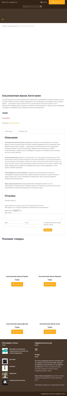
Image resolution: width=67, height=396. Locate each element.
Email (27, 222)
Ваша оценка (9, 210)
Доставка (13, 359)
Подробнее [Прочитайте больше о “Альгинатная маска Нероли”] (49, 284)
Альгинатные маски (12, 26)
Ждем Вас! (13, 373)
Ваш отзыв (8, 212)
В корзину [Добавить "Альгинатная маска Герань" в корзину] (17, 284)
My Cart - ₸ (56, 2)
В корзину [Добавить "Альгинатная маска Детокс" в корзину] (17, 332)
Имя (6, 222)
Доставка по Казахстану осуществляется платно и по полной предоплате (19, 351)
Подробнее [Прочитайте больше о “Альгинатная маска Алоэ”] (49, 332)
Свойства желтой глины (17, 380)
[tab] (9, 131)
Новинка (12, 366)
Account (44, 2)
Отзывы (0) (22, 131)
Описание (8, 131)
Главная (4, 26)
